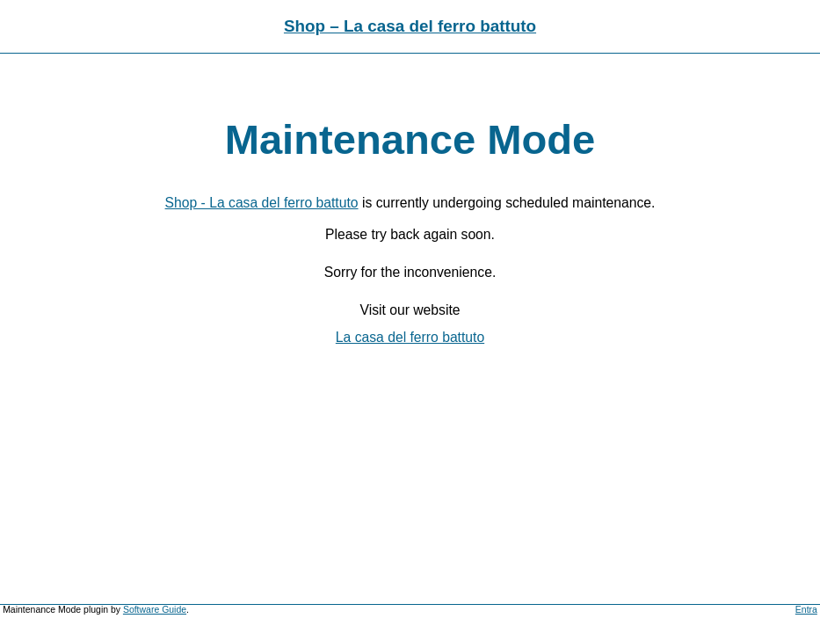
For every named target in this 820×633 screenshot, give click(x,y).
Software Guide (154, 610)
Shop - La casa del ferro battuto (262, 202)
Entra (806, 610)
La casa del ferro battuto (410, 337)
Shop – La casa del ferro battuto (410, 26)
